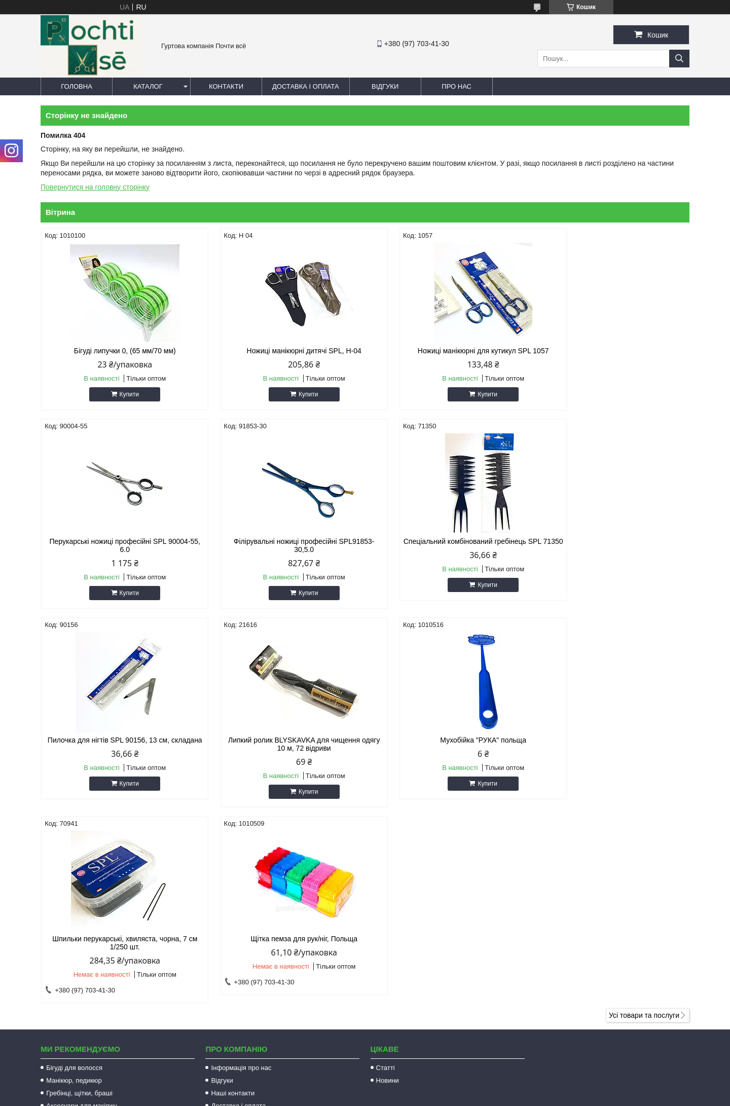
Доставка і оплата (305, 86)
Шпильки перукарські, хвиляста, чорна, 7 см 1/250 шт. (282, 752)
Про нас (456, 86)
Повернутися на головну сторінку (95, 187)
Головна (76, 86)
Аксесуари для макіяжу (81, 915)
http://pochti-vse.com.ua (418, 973)
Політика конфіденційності (447, 1096)
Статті (385, 877)
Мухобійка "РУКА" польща (118, 748)
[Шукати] (679, 58)
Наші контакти (232, 902)
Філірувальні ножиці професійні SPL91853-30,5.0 (117, 553)
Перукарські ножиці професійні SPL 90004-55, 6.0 (612, 355)
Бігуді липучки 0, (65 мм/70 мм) (118, 351)
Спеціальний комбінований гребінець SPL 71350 (282, 553)
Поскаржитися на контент (369, 1096)
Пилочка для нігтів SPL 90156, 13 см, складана (447, 553)
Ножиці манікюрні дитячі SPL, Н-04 (282, 351)
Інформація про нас (241, 877)
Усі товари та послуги (644, 825)
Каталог (147, 86)
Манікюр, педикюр (74, 890)
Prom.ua (412, 1087)
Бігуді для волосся (74, 877)
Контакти (226, 86)
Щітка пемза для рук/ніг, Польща (447, 748)
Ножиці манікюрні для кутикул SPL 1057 (447, 351)
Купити (121, 394)
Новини (387, 890)
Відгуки (385, 86)
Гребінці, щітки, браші (79, 902)
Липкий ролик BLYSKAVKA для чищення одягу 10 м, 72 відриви (612, 553)
